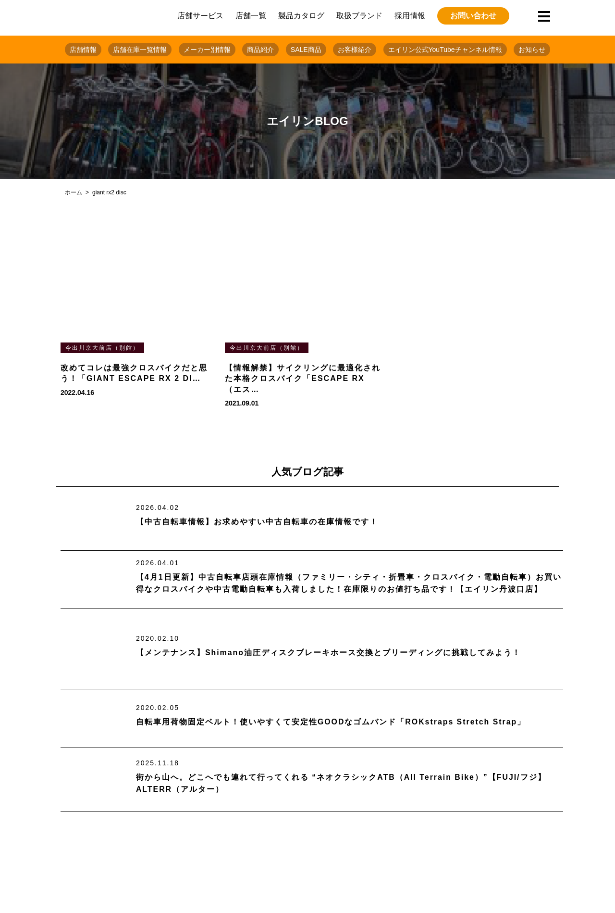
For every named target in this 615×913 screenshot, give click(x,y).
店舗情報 (83, 49)
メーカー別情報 (207, 49)
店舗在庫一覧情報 (140, 49)
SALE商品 (306, 49)
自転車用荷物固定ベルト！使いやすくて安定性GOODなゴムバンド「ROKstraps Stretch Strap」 (331, 722)
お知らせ (531, 49)
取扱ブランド (359, 16)
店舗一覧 (250, 16)
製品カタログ (301, 16)
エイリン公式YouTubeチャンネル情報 (445, 49)
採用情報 (409, 16)
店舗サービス (200, 16)
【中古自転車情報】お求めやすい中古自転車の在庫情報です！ (257, 522)
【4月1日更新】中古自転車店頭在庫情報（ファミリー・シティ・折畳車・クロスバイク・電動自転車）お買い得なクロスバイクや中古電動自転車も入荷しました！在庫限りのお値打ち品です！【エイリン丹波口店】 (349, 583)
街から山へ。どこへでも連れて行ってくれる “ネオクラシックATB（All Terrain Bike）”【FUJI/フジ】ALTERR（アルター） (341, 783)
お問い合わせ (473, 16)
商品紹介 (260, 49)
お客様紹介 (354, 49)
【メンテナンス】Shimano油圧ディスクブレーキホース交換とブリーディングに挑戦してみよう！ (328, 652)
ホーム (73, 192)
